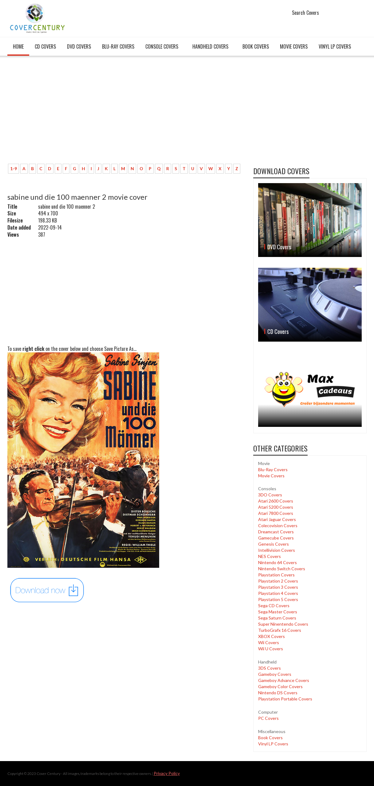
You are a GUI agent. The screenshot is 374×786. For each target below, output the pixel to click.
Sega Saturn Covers (277, 617)
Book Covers (255, 46)
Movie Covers (294, 46)
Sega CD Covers (273, 605)
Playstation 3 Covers (278, 587)
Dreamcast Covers (276, 531)
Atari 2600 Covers (275, 500)
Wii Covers (268, 642)
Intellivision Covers (276, 550)
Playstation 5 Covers (278, 599)
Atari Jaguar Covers (277, 519)
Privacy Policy (167, 773)
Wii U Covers (270, 648)
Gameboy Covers (274, 674)
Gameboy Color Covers (280, 686)
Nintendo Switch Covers (281, 568)
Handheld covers (210, 46)
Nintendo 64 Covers (277, 562)
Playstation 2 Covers (278, 580)
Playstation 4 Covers (278, 593)
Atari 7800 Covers (275, 513)
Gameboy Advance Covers (283, 680)
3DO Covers (270, 494)
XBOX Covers (271, 636)
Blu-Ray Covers (118, 46)
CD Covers (45, 46)
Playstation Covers (276, 574)
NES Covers (269, 556)
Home (18, 46)
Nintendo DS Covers (277, 692)
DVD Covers (79, 46)
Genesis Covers (273, 544)
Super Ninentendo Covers (283, 624)
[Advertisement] (125, 113)
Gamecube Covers (276, 537)
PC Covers (268, 718)
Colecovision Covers (277, 525)
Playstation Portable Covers (285, 698)
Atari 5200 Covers (275, 507)
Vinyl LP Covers (335, 46)
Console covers (161, 46)
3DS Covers (269, 668)
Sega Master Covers (277, 611)
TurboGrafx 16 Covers (279, 630)
